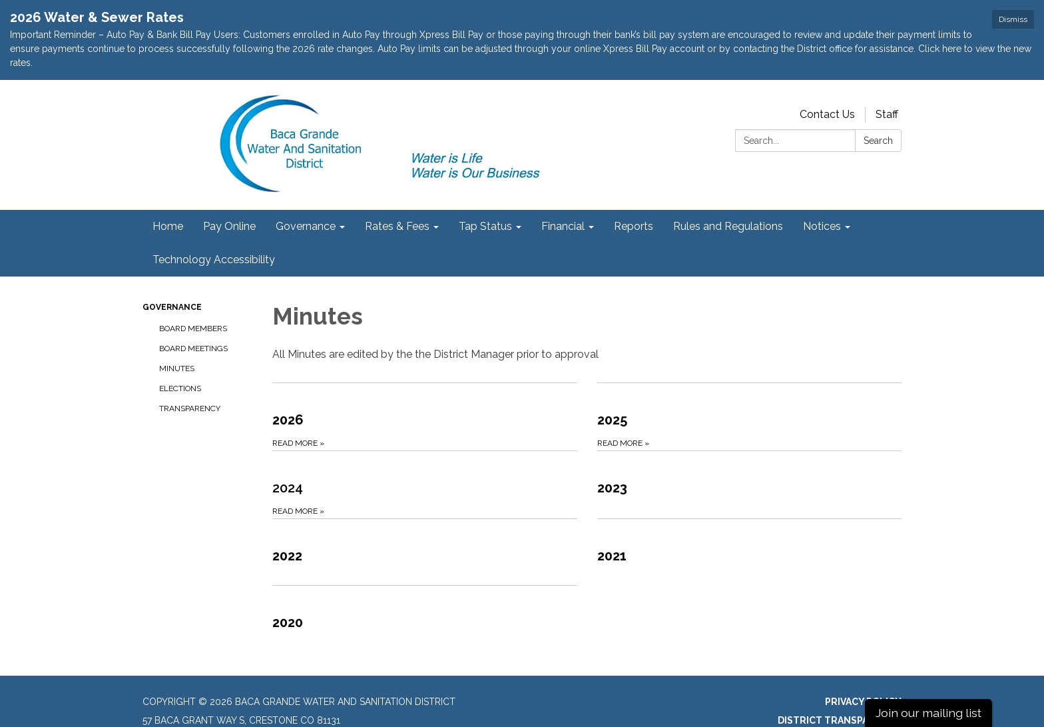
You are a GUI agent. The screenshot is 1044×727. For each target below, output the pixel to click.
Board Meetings (193, 317)
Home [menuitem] (167, 195)
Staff (887, 83)
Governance (172, 276)
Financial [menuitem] (563, 195)
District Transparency (840, 689)
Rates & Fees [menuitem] (397, 195)
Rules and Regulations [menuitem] (728, 195)
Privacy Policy (863, 670)
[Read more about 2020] (424, 587)
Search (878, 109)
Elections (180, 357)
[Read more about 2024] (424, 453)
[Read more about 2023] (749, 453)
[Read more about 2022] (424, 520)
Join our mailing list (928, 713)
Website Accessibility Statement (813, 707)
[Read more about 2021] (749, 520)
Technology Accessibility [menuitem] (213, 228)
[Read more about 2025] (749, 385)
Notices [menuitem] (822, 195)
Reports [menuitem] (633, 195)
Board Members (193, 297)
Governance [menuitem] (306, 195)
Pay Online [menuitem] (229, 195)
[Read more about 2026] (424, 385)
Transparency (189, 377)
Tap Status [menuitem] (485, 195)
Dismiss (1013, 19)
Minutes (176, 337)
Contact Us (827, 83)
